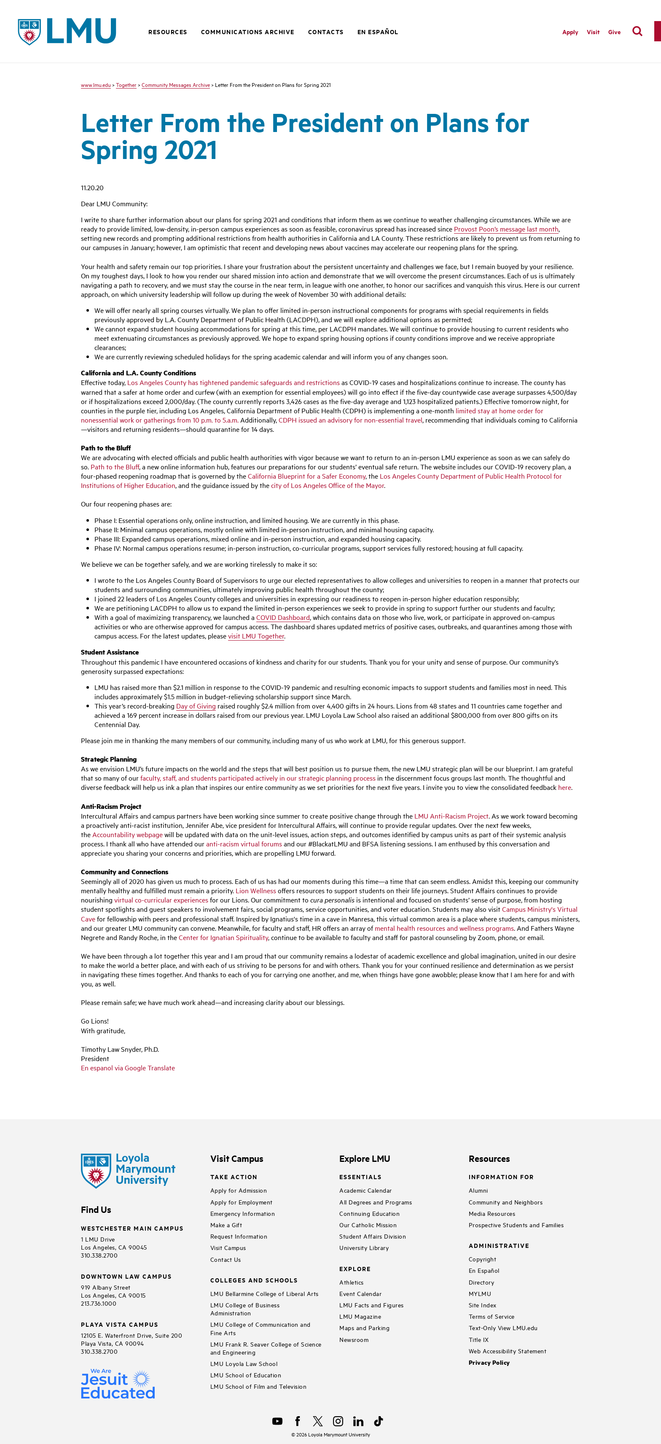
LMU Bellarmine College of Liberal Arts (264, 1293)
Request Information (239, 1236)
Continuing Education (369, 1213)
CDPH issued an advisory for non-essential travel (350, 419)
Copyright (483, 1259)
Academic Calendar (365, 1190)
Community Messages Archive (176, 84)
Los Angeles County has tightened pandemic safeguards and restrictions (233, 382)
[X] (318, 1421)
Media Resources (492, 1213)
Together (126, 84)
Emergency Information (242, 1213)
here (564, 787)
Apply (570, 31)
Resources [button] (168, 31)
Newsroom (353, 1339)
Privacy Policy (489, 1362)
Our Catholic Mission (368, 1224)
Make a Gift (226, 1224)
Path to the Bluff (115, 466)
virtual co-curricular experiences (161, 899)
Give (614, 31)
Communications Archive (248, 31)
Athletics (351, 1282)
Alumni (478, 1190)
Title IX (479, 1339)
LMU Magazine (360, 1316)
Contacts (326, 31)
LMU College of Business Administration (245, 1309)
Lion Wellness (256, 890)
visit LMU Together (256, 635)
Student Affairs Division (372, 1236)
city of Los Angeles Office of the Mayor (327, 485)
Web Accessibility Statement (508, 1351)
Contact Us (225, 1259)
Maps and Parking (364, 1327)
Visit (593, 31)
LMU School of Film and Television (258, 1386)
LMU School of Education (246, 1375)
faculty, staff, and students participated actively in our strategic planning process (258, 777)
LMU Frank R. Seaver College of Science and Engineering (266, 1348)
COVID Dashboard (283, 617)
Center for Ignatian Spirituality (223, 937)
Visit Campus (228, 1247)
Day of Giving (196, 705)
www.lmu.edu (96, 84)
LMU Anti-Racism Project (451, 815)
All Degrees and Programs (375, 1202)
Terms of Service (492, 1316)
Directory (481, 1282)
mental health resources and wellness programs (444, 927)
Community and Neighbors (506, 1202)
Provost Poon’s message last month (506, 228)
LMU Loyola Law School (244, 1363)
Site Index (483, 1305)
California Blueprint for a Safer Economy (306, 475)
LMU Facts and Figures (371, 1305)
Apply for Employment (241, 1202)
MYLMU (480, 1293)
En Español (378, 31)
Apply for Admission (238, 1190)
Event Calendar (360, 1293)
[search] (637, 31)
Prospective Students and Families (516, 1224)
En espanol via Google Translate (128, 1067)
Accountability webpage (127, 834)
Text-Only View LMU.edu (503, 1327)
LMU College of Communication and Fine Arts (260, 1328)
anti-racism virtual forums (244, 843)
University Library (364, 1247)
